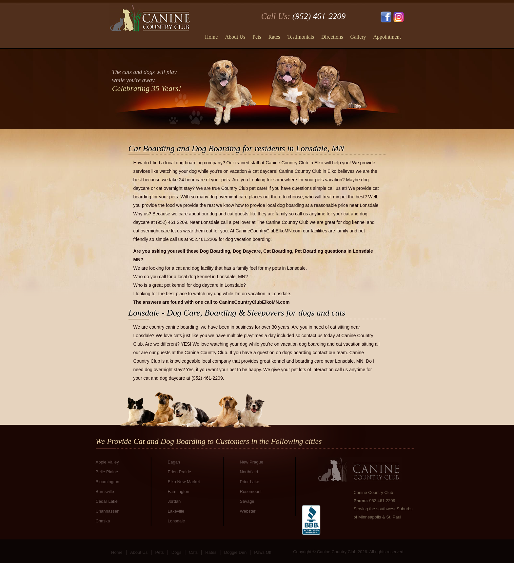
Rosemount (251, 491)
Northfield (249, 471)
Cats (193, 552)
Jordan (174, 501)
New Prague (252, 462)
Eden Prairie (179, 471)
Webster (248, 511)
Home (211, 37)
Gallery (358, 37)
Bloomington (107, 481)
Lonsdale (176, 520)
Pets (256, 37)
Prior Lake (249, 481)
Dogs (176, 552)
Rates (274, 37)
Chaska (103, 520)
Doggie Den (235, 552)
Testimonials (300, 37)
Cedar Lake (107, 501)
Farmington (178, 491)
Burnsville (105, 491)
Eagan (174, 462)
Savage (247, 501)
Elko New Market (184, 481)
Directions (332, 37)
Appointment (387, 37)
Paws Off (262, 552)
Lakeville (176, 511)
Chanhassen (108, 511)
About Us (235, 37)
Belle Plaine (107, 471)
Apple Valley (107, 462)
